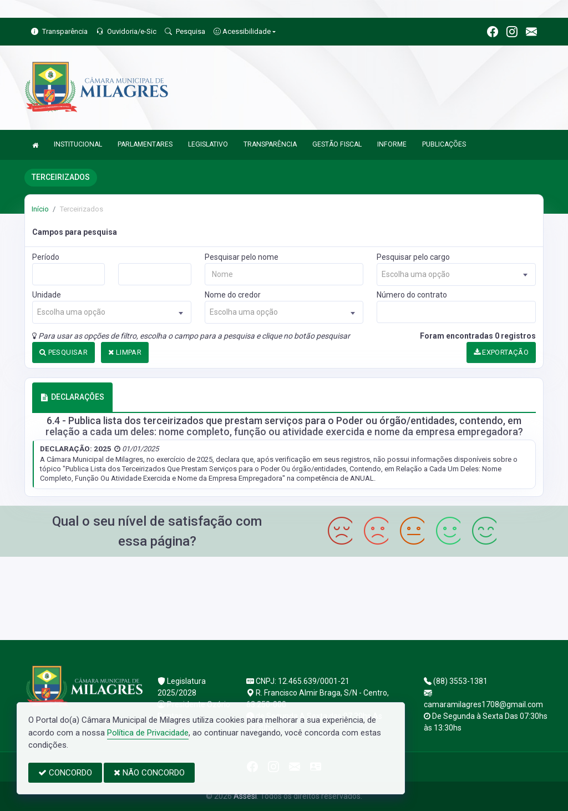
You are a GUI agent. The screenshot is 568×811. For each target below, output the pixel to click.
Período (45, 257)
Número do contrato (412, 294)
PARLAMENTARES (145, 144)
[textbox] (456, 274)
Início (40, 209)
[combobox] (456, 274)
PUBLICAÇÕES (444, 144)
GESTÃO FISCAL (337, 144)
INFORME (392, 144)
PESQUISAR (63, 352)
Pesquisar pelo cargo (413, 257)
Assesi (245, 796)
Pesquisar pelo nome (241, 257)
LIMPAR (124, 352)
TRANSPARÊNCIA (270, 144)
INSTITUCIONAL (78, 144)
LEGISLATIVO (208, 144)
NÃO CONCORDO (149, 773)
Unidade (46, 294)
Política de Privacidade (148, 733)
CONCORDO (65, 773)
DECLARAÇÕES (72, 396)
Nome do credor (233, 294)
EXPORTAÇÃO (501, 352)
